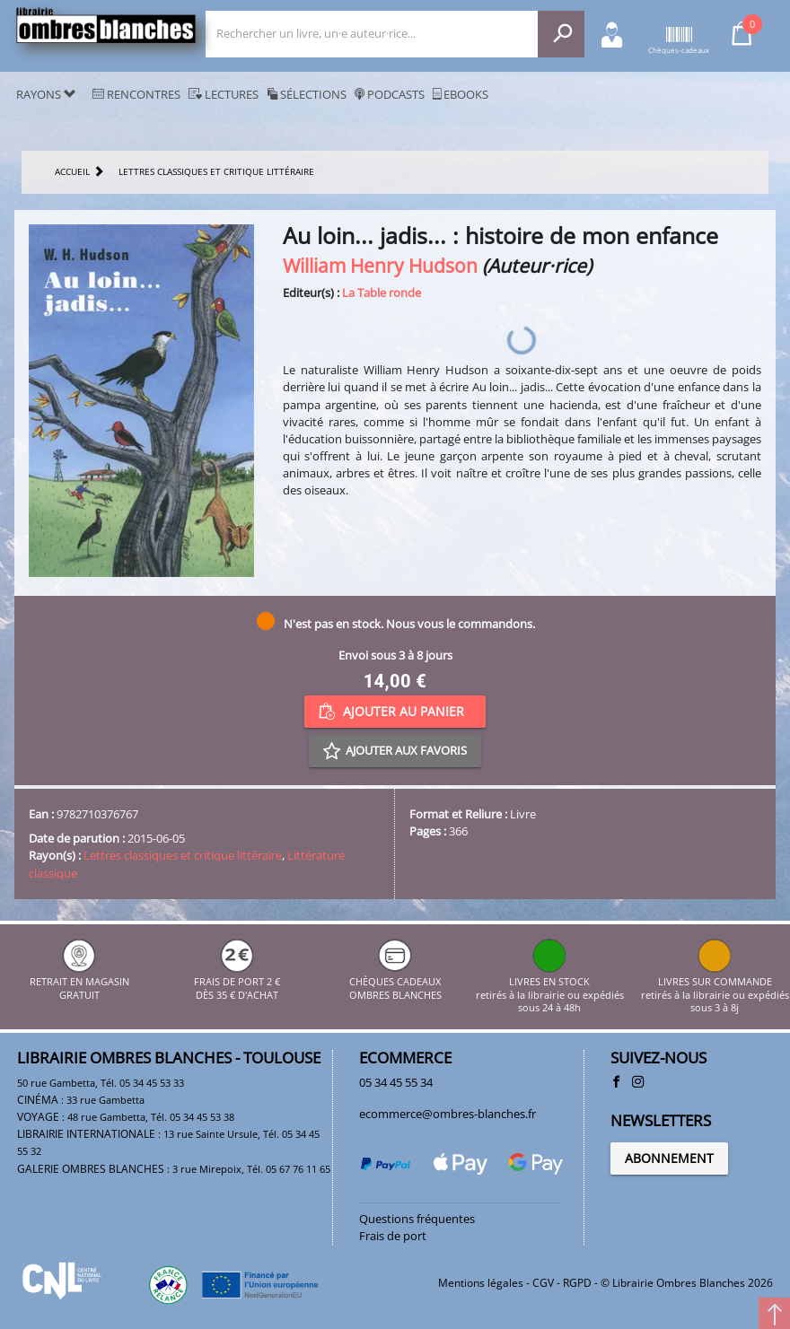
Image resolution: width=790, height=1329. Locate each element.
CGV (543, 1282)
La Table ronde (381, 292)
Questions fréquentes (417, 1219)
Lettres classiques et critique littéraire (182, 855)
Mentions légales (480, 1282)
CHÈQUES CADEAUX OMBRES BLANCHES (395, 982)
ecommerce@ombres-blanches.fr (447, 1114)
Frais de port (392, 1236)
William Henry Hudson (380, 265)
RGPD (577, 1282)
